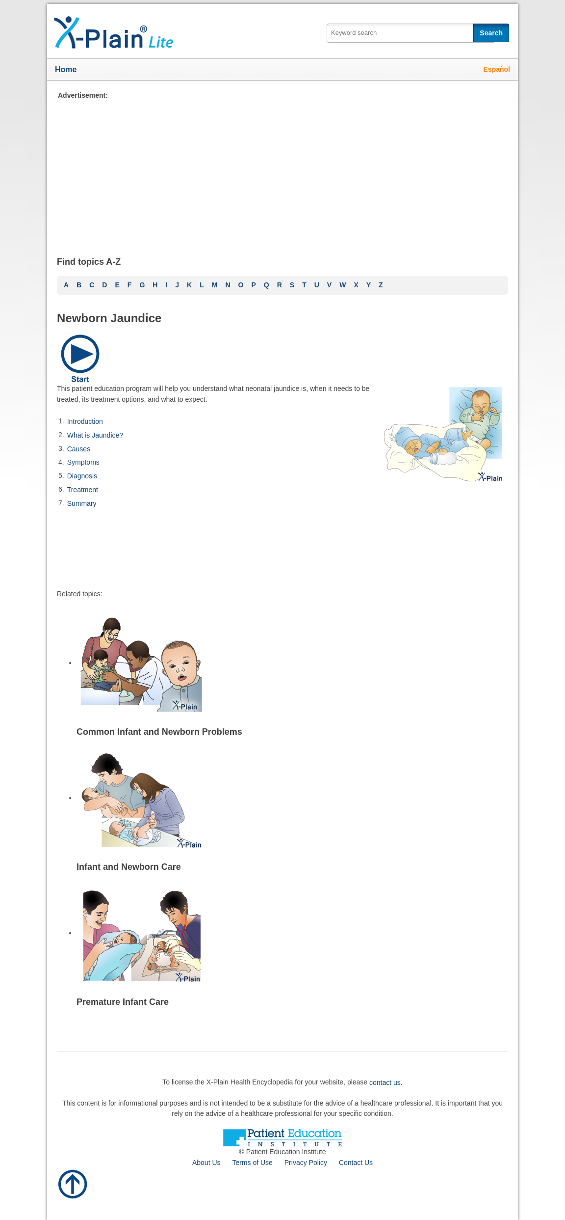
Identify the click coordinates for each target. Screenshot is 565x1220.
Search (491, 33)
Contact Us (356, 1162)
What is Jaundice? (95, 435)
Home (66, 69)
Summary (82, 503)
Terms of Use (252, 1162)
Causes (78, 448)
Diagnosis (82, 476)
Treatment (82, 490)
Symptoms (83, 462)
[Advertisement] (282, 169)
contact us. (386, 1082)
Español (497, 69)
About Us (206, 1162)
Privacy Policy (305, 1162)
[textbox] (410, 33)
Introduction (85, 421)
